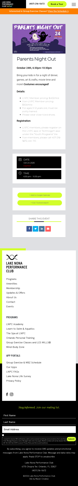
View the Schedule (57, 11)
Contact (10, 302)
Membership (13, 288)
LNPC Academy (14, 324)
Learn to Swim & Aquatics (20, 329)
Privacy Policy (13, 381)
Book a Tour (57, 4)
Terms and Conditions (41, 443)
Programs (11, 279)
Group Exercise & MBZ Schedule (23, 362)
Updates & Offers (15, 293)
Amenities (11, 284)
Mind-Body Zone (15, 347)
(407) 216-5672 (37, 4)
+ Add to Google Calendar (39, 195)
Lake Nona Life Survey (18, 376)
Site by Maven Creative (39, 479)
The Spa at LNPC (15, 333)
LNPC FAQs (12, 372)
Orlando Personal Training (20, 338)
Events (10, 306)
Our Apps (11, 367)
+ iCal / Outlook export (40, 203)
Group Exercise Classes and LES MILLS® (28, 342)
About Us (11, 297)
